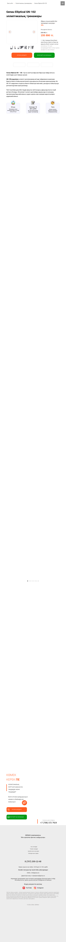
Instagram (40, 921)
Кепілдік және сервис (33, 886)
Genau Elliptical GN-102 (40, 3)
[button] (22, 55)
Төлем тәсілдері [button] (34, 881)
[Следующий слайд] (62, 595)
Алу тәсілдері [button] (34, 879)
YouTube (29, 921)
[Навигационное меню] (63, 3)
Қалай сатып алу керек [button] (33, 884)
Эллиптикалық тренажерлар (24, 3)
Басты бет (10, 3)
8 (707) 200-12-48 (33, 894)
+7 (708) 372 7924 (48, 855)
